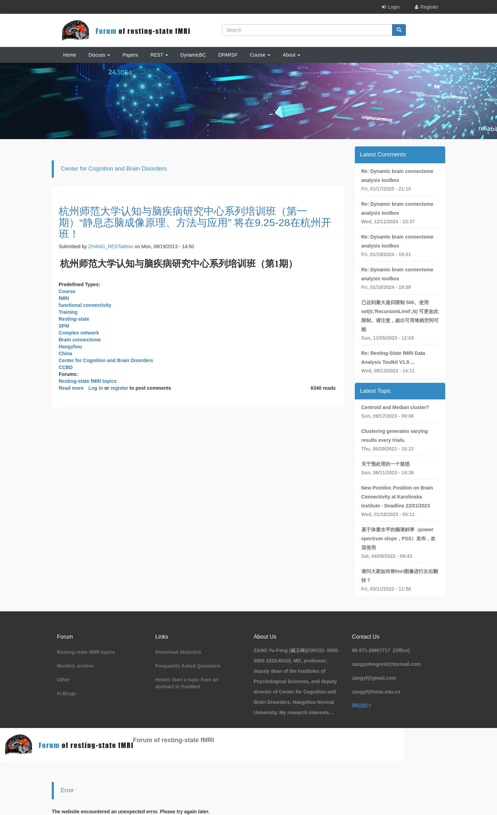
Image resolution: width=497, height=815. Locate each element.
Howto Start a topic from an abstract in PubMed (186, 683)
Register (429, 7)
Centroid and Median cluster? (395, 407)
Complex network (79, 333)
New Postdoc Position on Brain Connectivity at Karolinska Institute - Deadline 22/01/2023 (397, 496)
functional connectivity (85, 305)
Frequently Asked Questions (188, 666)
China (65, 353)
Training (68, 312)
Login (394, 7)
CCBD (65, 367)
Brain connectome (80, 339)
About (291, 55)
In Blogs (66, 693)
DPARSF (228, 55)
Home (69, 55)
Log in (95, 388)
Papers (130, 55)
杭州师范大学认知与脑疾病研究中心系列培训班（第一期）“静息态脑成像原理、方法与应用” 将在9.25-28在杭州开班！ (195, 222)
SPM (64, 326)
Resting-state (74, 319)
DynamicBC (193, 55)
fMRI (64, 298)
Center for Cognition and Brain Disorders (106, 360)
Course (260, 55)
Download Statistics (178, 652)
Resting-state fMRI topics (88, 381)
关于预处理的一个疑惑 (385, 464)
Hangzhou (70, 346)
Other (63, 679)
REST (159, 55)
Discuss (99, 55)
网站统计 (361, 705)
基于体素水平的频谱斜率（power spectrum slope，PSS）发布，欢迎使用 (398, 538)
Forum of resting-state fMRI (173, 740)
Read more (71, 388)
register (119, 388)
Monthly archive (75, 666)
